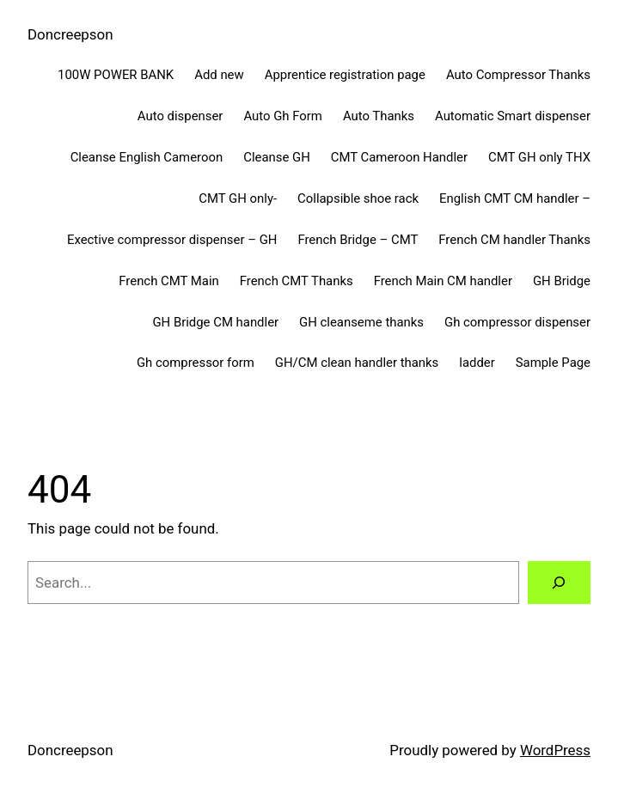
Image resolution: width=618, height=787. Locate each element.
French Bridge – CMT (357, 239)
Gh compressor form (195, 362)
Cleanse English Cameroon (146, 157)
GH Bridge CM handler (215, 322)
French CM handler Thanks (514, 239)
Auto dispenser (180, 116)
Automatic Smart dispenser (512, 116)
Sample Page (553, 362)
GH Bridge (561, 281)
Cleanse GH (276, 157)
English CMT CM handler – (514, 198)
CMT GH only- (238, 198)
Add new (219, 74)
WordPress (555, 750)
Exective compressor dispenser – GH (172, 239)
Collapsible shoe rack (358, 198)
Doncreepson (70, 34)
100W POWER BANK (116, 74)
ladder (476, 362)
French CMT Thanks (296, 281)
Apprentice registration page (345, 74)
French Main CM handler (443, 281)
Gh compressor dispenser (517, 322)
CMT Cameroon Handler (399, 157)
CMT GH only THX (539, 157)
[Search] (559, 583)
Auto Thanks (378, 116)
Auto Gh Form (282, 116)
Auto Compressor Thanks (518, 74)
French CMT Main (168, 281)
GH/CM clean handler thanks (356, 362)
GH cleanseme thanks (361, 322)
